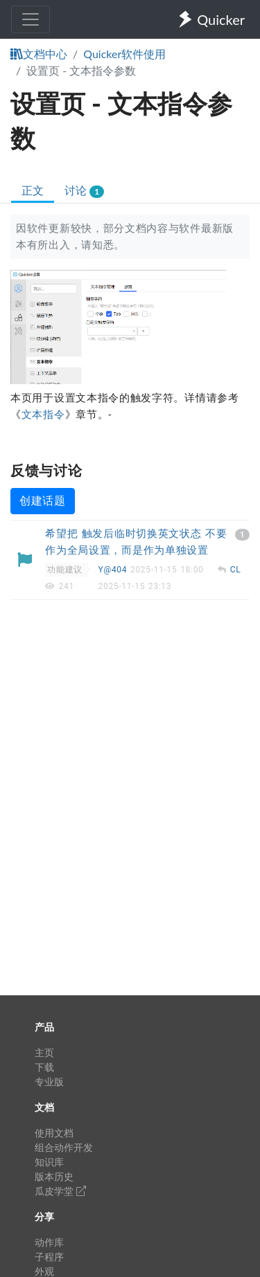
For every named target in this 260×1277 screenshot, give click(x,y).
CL (235, 569)
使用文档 (54, 1133)
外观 (44, 1271)
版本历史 (54, 1176)
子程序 (49, 1256)
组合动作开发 (64, 1147)
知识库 (49, 1162)
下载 (44, 1067)
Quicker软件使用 (124, 53)
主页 (44, 1052)
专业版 (49, 1081)
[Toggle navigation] (30, 19)
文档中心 (38, 53)
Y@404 (114, 569)
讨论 (84, 190)
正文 (32, 190)
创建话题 (42, 500)
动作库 (49, 1242)
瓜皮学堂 (60, 1191)
